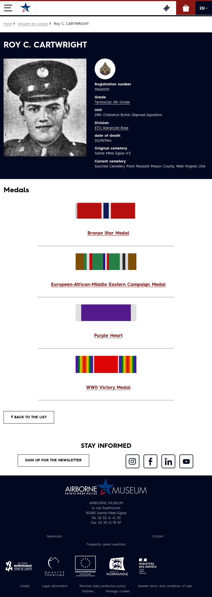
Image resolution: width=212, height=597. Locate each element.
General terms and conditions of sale (165, 586)
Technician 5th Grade (112, 102)
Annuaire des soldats (33, 24)
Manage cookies (118, 591)
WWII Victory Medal (108, 388)
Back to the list (29, 417)
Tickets (166, 8)
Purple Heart (108, 336)
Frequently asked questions (106, 544)
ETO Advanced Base (111, 128)
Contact (157, 536)
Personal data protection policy (103, 586)
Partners (88, 591)
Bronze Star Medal (108, 233)
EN (204, 8)
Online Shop (185, 8)
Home (8, 24)
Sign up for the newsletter (53, 460)
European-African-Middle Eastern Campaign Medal (108, 285)
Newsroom (54, 536)
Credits (25, 586)
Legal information (54, 586)
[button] (106, 233)
